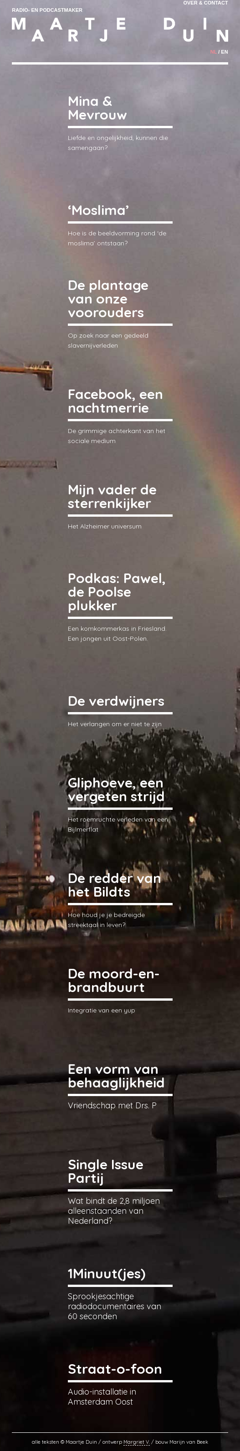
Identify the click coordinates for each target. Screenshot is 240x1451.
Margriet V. (136, 1442)
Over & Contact (205, 2)
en (224, 52)
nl (213, 52)
